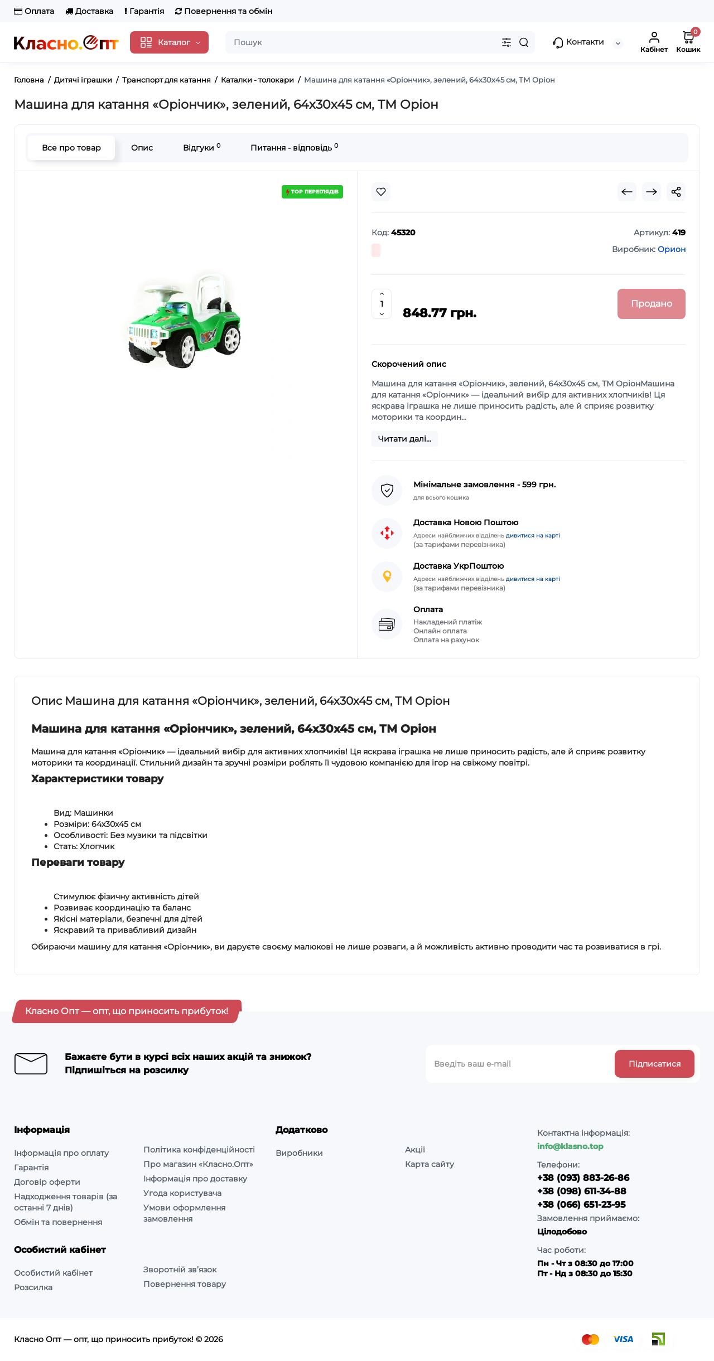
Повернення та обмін (223, 11)
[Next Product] (651, 191)
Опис (142, 148)
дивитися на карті (533, 535)
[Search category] (506, 42)
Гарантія (144, 11)
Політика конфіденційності (199, 1150)
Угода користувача (182, 1193)
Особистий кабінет (53, 1273)
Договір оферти (47, 1182)
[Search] (524, 42)
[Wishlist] (381, 191)
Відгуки (201, 147)
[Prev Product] (626, 191)
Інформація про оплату (61, 1153)
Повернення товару (184, 1284)
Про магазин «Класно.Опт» (198, 1164)
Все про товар (71, 148)
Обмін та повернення (58, 1222)
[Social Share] (676, 191)
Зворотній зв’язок (179, 1270)
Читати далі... (404, 439)
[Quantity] (382, 304)
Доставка (89, 11)
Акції (415, 1150)
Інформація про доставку (195, 1179)
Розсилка (33, 1287)
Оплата (34, 11)
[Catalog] (169, 42)
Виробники (299, 1153)
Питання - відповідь (294, 147)
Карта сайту (429, 1164)
